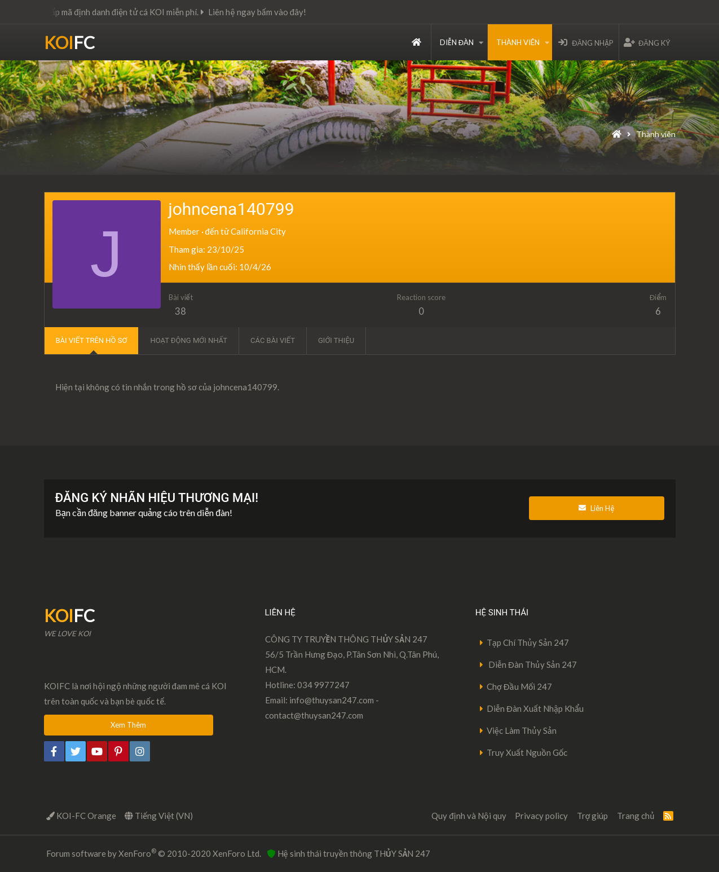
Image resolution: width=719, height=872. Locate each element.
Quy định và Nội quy (468, 816)
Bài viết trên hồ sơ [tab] (91, 340)
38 (180, 311)
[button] (481, 42)
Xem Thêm (128, 724)
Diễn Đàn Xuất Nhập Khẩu (535, 708)
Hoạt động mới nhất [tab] (188, 340)
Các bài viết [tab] (272, 340)
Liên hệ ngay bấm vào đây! (270, 12)
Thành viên (518, 42)
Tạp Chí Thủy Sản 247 (528, 642)
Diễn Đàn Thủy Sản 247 (532, 664)
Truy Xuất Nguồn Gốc (527, 752)
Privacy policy (541, 816)
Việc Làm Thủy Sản (522, 730)
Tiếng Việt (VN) (159, 816)
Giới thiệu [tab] (336, 340)
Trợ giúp (592, 816)
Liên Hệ (596, 508)
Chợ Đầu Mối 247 (520, 686)
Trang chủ (416, 42)
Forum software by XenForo (153, 852)
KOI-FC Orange (81, 816)
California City (258, 231)
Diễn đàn (457, 42)
